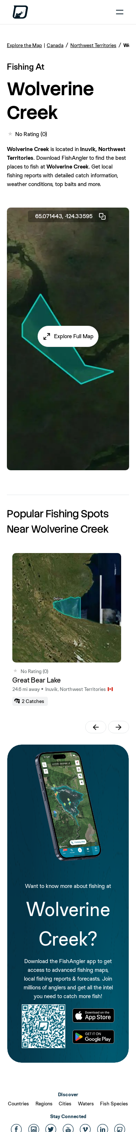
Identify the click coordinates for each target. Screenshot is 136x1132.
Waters (86, 1103)
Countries (18, 1103)
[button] (68, 336)
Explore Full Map (74, 336)
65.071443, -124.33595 (71, 216)
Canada (55, 45)
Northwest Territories (93, 45)
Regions (44, 1103)
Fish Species (114, 1103)
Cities (65, 1103)
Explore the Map (24, 45)
